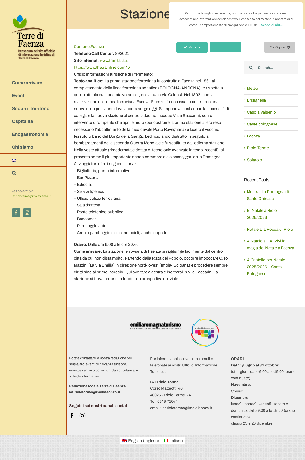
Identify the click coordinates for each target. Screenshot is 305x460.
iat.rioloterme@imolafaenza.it (31, 196)
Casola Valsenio (261, 112)
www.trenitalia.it (114, 60)
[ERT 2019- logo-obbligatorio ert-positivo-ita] (155, 320)
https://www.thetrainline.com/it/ (102, 67)
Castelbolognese (262, 124)
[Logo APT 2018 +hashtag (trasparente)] (205, 320)
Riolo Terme (258, 148)
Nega (225, 47)
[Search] (251, 67)
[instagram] (82, 415)
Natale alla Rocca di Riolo (270, 229)
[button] (33, 173)
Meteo (252, 88)
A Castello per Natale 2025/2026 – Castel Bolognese (266, 267)
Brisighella (256, 100)
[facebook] (72, 415)
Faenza (89, 46)
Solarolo (254, 160)
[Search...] (271, 67)
